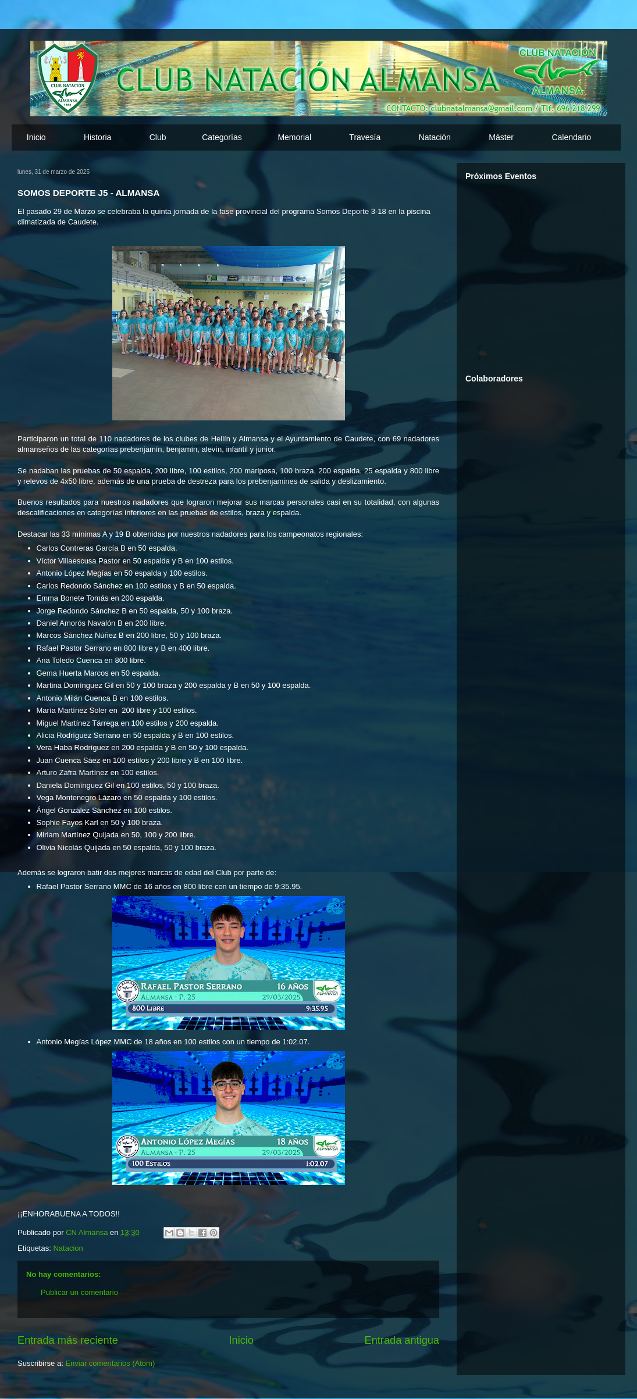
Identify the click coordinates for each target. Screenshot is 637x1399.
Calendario (571, 137)
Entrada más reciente (67, 1340)
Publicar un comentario (79, 1292)
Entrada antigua (402, 1340)
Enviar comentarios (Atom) (110, 1363)
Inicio (36, 137)
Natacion (68, 1248)
